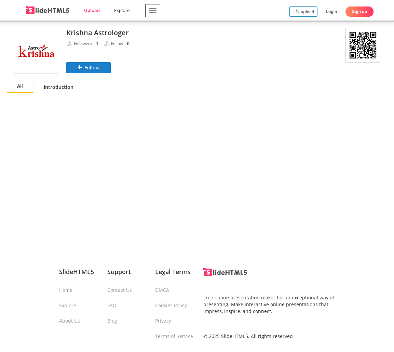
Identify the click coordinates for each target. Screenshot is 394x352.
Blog (112, 320)
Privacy (163, 320)
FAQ (112, 305)
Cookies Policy (171, 305)
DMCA (162, 290)
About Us (69, 320)
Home (65, 290)
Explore (122, 10)
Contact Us (119, 290)
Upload (92, 10)
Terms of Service (174, 336)
